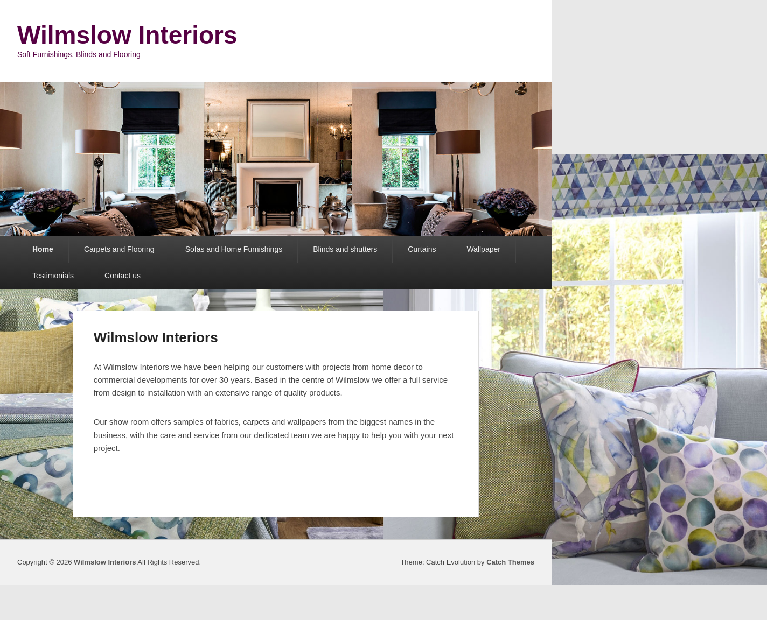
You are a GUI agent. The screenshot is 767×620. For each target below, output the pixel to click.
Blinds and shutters (345, 249)
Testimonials (53, 275)
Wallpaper (483, 249)
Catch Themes (510, 562)
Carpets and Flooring (119, 249)
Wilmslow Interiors (127, 35)
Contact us (122, 275)
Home (42, 249)
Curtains (422, 249)
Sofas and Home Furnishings (234, 249)
